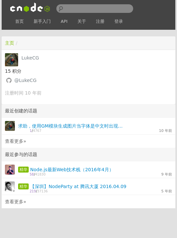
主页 (9, 43)
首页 (19, 21)
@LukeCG (25, 80)
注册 (100, 21)
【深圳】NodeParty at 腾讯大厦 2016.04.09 (78, 186)
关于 (81, 21)
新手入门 (42, 21)
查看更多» (15, 141)
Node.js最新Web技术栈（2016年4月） (71, 169)
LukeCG (30, 57)
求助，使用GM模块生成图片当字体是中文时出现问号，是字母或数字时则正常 (72, 126)
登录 (118, 21)
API (64, 21)
